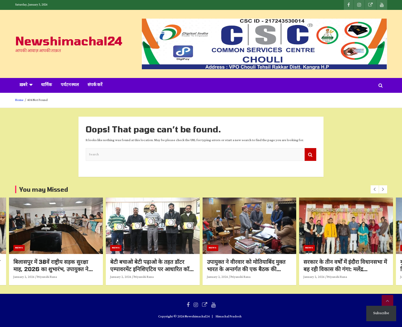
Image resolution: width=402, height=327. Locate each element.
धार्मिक (46, 85)
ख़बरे (23, 85)
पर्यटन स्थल (70, 85)
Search (310, 154)
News (35, 247)
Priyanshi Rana (63, 277)
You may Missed (43, 189)
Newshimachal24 (68, 41)
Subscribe (381, 313)
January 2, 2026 (40, 277)
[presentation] (375, 189)
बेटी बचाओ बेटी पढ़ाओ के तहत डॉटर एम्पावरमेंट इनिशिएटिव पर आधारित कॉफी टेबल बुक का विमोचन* (168, 268)
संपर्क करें (94, 85)
